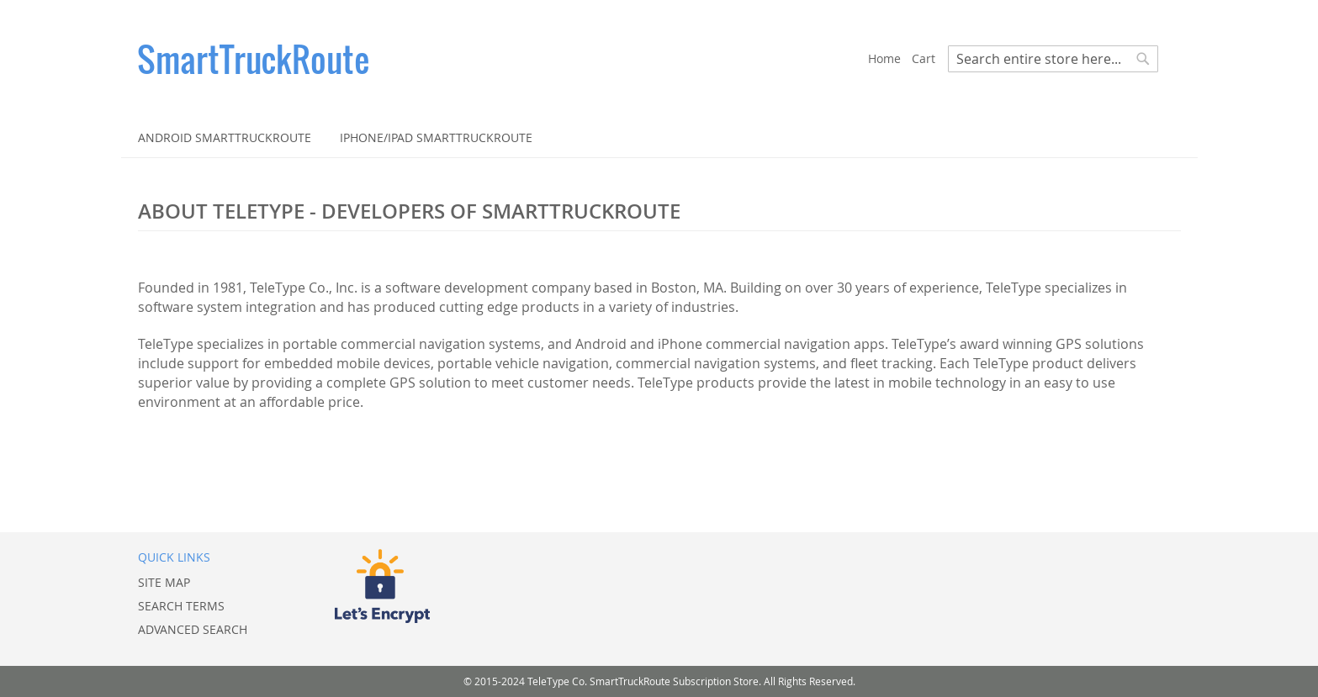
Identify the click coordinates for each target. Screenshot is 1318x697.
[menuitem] (224, 137)
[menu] (659, 137)
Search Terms (181, 606)
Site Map (164, 582)
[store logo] (503, 58)
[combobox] (1053, 58)
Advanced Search (192, 629)
